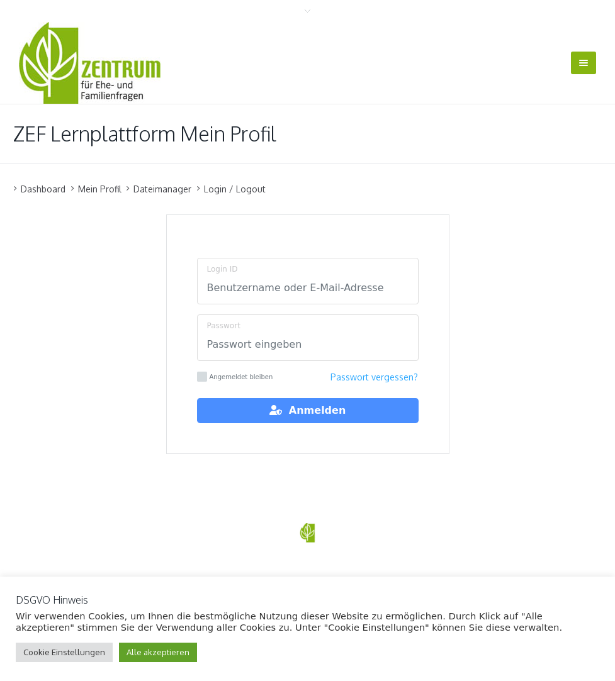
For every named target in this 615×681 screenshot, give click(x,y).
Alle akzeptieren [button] (158, 652)
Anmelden (307, 410)
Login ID (222, 269)
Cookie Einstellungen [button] (64, 652)
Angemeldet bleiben (235, 377)
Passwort (223, 325)
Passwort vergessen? (374, 377)
